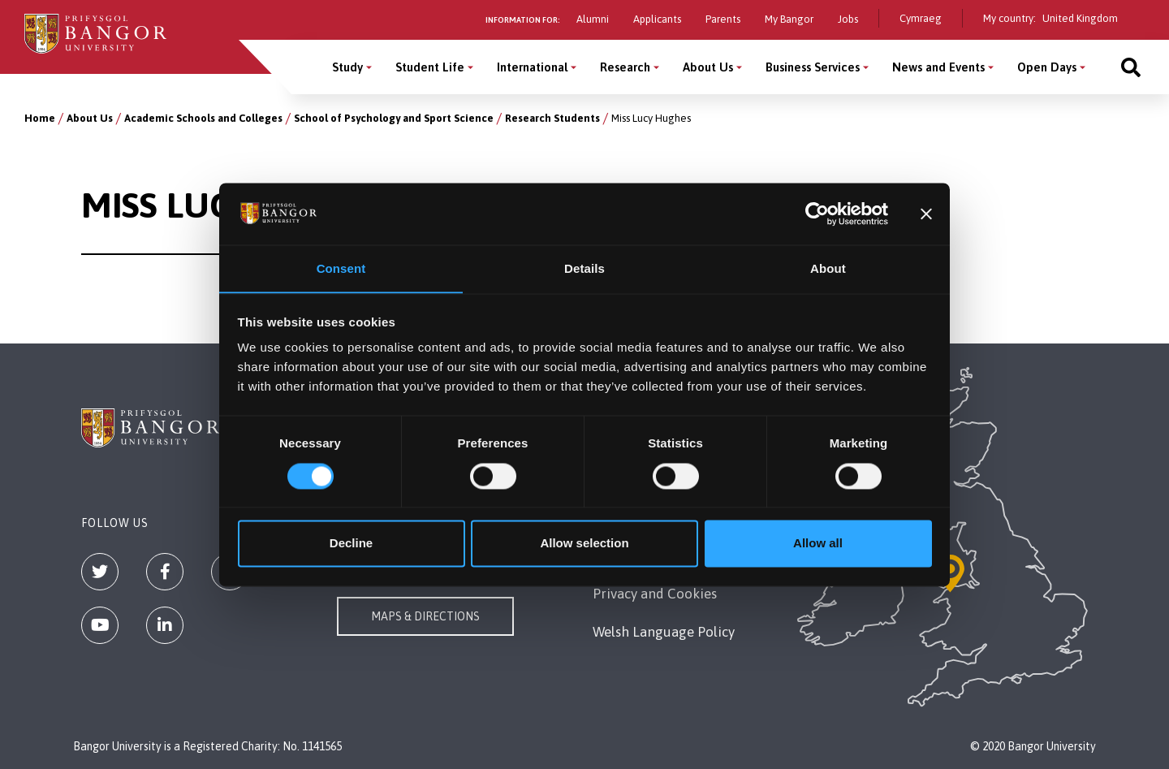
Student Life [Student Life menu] (429, 67)
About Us (90, 118)
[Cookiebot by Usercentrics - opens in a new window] (817, 213)
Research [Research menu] (625, 67)
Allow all (818, 544)
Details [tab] (584, 268)
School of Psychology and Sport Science (394, 118)
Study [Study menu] (347, 67)
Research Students (552, 118)
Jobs (848, 19)
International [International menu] (532, 67)
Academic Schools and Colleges (203, 118)
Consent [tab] (341, 268)
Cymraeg (920, 18)
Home (39, 118)
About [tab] (828, 268)
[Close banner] (926, 213)
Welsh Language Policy (664, 632)
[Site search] (1131, 67)
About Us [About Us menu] (708, 67)
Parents (722, 19)
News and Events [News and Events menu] (938, 67)
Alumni (592, 19)
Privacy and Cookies (655, 593)
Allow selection (584, 544)
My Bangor (789, 19)
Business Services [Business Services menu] (813, 67)
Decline (351, 544)
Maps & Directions (425, 616)
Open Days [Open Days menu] (1046, 67)
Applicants (657, 19)
